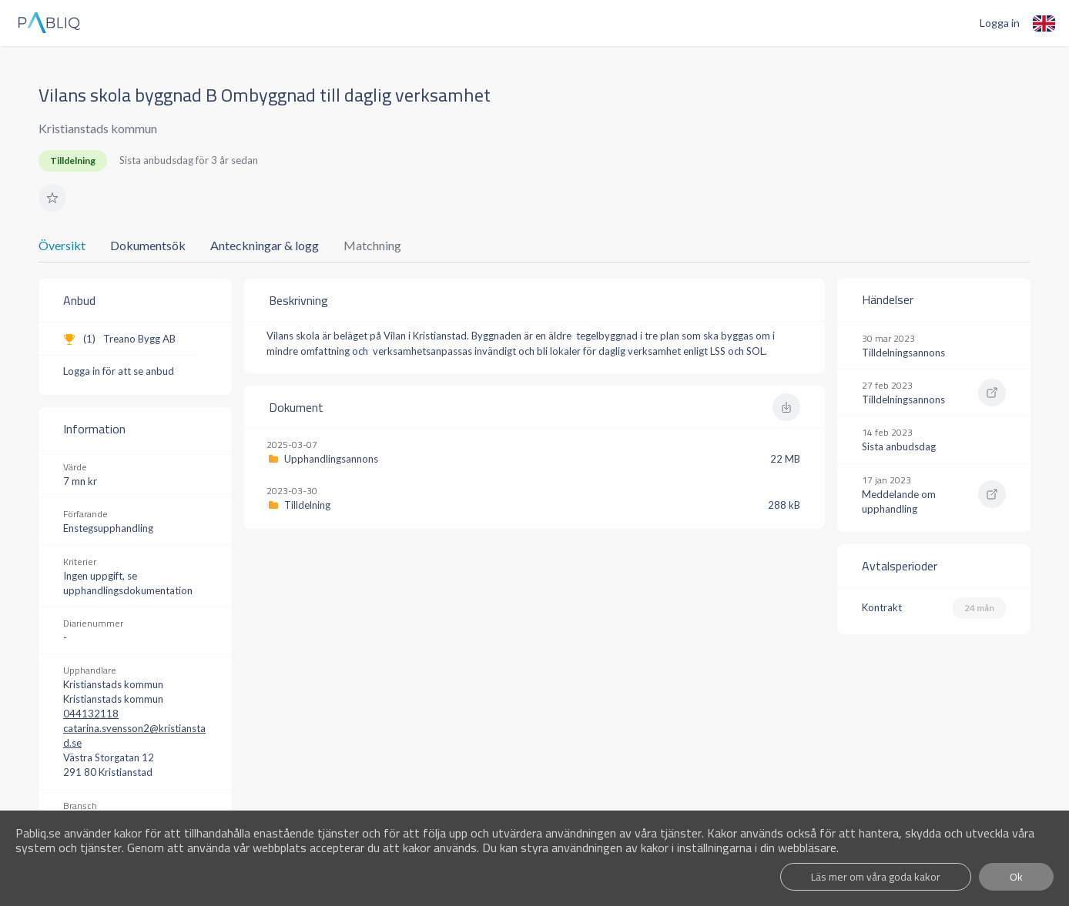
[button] (52, 198)
